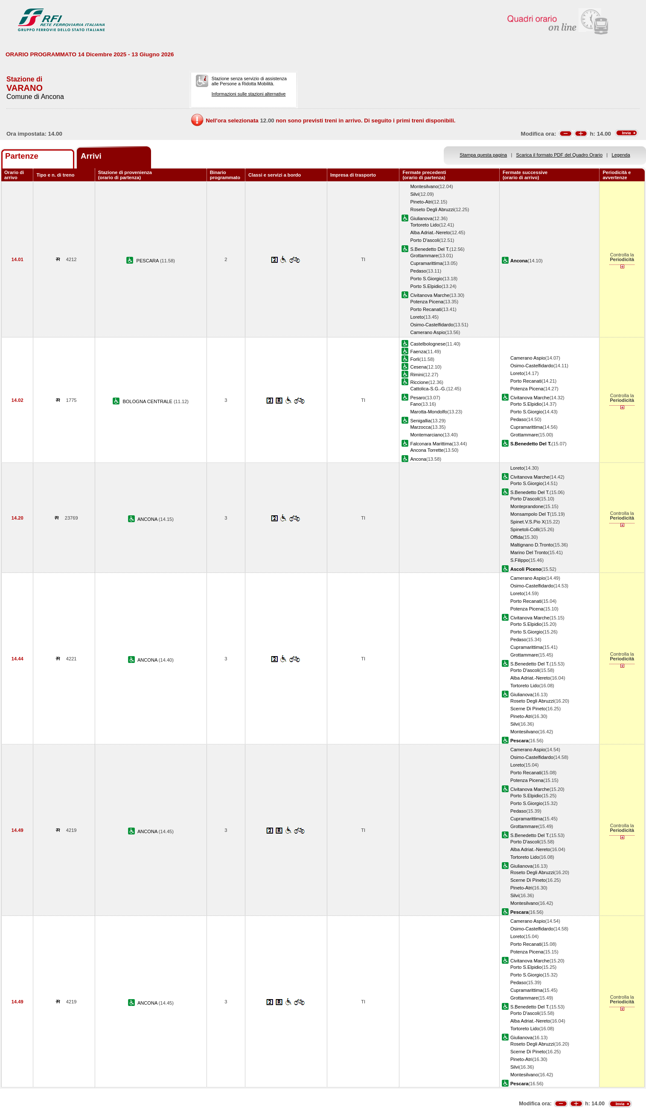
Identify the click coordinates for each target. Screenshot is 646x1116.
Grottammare (424, 255)
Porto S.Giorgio (426, 278)
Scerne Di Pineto (528, 708)
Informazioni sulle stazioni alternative (249, 93)
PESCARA (148, 260)
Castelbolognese (427, 343)
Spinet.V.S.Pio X (527, 521)
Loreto (416, 317)
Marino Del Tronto (529, 552)
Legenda (621, 154)
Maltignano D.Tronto (531, 544)
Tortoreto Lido (424, 224)
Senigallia (420, 420)
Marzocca (420, 427)
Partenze (21, 155)
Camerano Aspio (427, 332)
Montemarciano (426, 434)
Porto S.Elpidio (425, 286)
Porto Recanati (425, 309)
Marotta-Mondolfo (428, 411)
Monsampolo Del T (530, 514)
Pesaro (417, 397)
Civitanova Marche (429, 295)
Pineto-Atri (421, 201)
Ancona (418, 459)
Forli (414, 359)
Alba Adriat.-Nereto (430, 232)
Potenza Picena (426, 301)
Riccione (419, 382)
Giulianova (421, 218)
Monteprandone (527, 506)
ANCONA (148, 519)
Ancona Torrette (426, 450)
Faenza (418, 351)
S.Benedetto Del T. (429, 249)
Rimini (416, 374)
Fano (415, 404)
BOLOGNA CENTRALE (147, 401)
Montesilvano (424, 186)
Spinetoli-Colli (524, 529)
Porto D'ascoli (424, 240)
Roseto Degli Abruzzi (432, 209)
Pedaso (418, 270)
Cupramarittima (426, 263)
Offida (516, 537)
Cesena (418, 366)
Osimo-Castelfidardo (431, 324)
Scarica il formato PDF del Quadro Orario (559, 154)
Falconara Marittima (431, 443)
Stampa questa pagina (483, 154)
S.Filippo (519, 560)
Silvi (414, 194)
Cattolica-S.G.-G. (428, 388)
